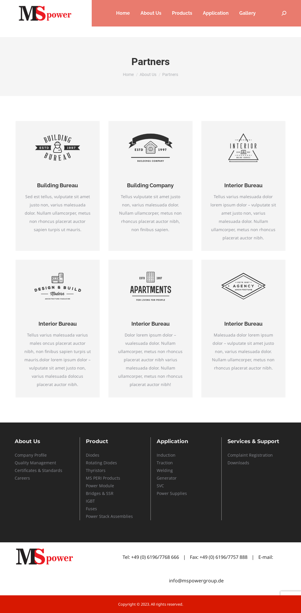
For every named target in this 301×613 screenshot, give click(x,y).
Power (92, 485)
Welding (165, 470)
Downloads (238, 462)
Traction (165, 462)
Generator (167, 478)
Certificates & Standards (38, 470)
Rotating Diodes (101, 462)
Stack (104, 516)
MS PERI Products (103, 478)
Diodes (92, 455)
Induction (166, 455)
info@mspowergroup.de (196, 580)
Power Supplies (172, 493)
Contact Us (277, 5)
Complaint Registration (250, 455)
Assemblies (121, 516)
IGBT (90, 501)
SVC (160, 485)
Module (106, 485)
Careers (205, 5)
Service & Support (240, 5)
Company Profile (31, 455)
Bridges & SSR (99, 493)
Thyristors (96, 470)
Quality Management (35, 462)
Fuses (91, 508)
